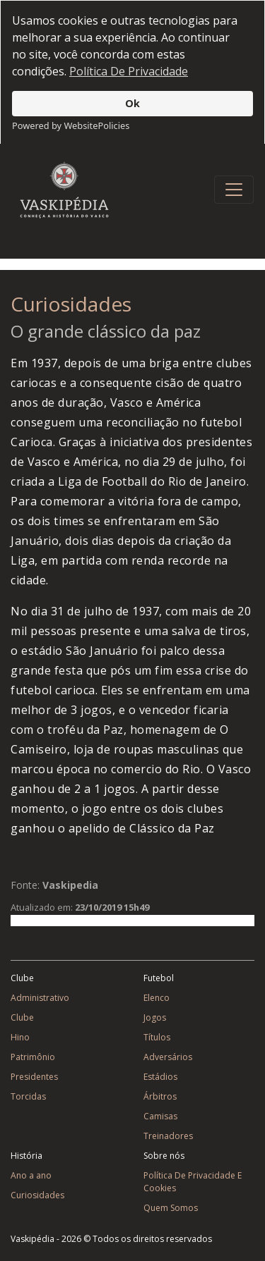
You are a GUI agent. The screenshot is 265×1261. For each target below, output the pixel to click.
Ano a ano (31, 1173)
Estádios (160, 1075)
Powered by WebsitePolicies (70, 125)
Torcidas (28, 1094)
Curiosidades (71, 301)
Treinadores (168, 1134)
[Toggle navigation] (234, 187)
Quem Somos (170, 1206)
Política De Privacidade (128, 71)
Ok (132, 103)
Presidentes (34, 1075)
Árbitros (160, 1094)
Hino (20, 1035)
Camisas (160, 1114)
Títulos (156, 1035)
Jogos (154, 1015)
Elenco (156, 996)
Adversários (167, 1055)
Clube (22, 1015)
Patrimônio (33, 1055)
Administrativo (40, 996)
